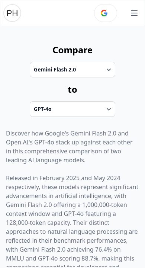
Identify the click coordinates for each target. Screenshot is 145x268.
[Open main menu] (134, 13)
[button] (134, 13)
